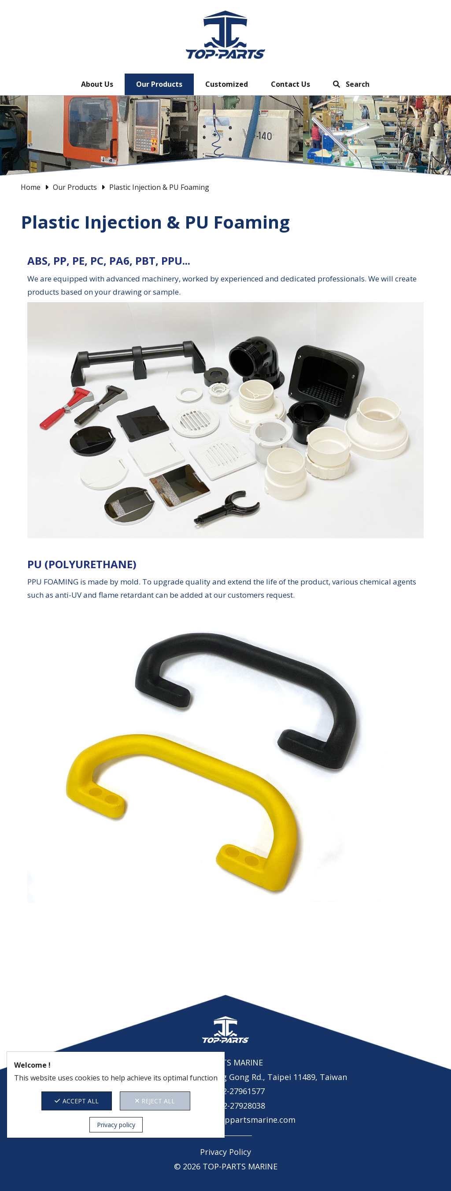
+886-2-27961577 (233, 1091)
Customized (226, 84)
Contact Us (290, 84)
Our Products (159, 84)
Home (31, 187)
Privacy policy (116, 1125)
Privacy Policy (225, 1152)
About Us (97, 84)
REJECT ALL (155, 1101)
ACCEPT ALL (77, 1101)
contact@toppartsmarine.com (238, 1119)
